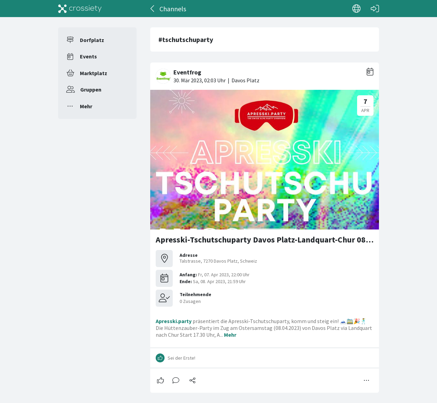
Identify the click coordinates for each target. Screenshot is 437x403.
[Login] (375, 8)
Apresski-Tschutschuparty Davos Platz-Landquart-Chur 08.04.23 (271, 239)
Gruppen (90, 89)
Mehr (86, 106)
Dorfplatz (92, 40)
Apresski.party (174, 321)
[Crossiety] (80, 8)
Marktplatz (93, 73)
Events (88, 56)
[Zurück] (152, 8)
